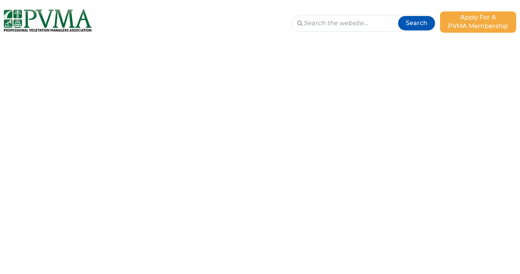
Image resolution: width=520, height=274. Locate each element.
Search (416, 23)
